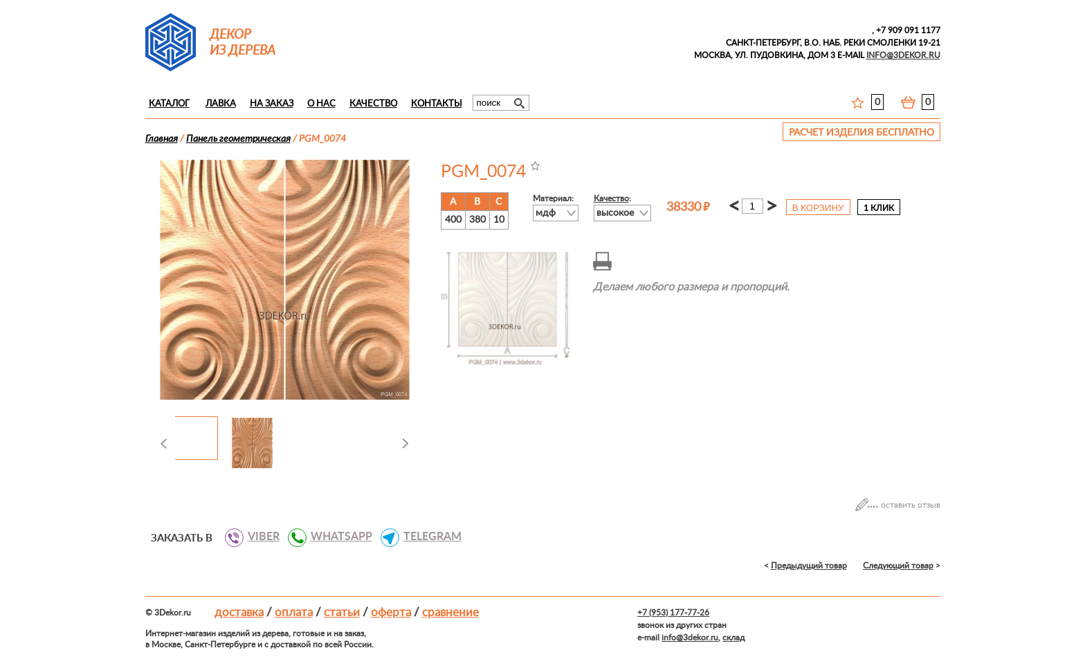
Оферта (391, 612)
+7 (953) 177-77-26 (673, 613)
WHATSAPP (336, 536)
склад (733, 637)
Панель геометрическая (238, 139)
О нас (321, 104)
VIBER (258, 536)
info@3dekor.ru (690, 637)
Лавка (221, 104)
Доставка (239, 612)
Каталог (169, 104)
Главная (161, 139)
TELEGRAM (427, 536)
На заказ (271, 104)
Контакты (436, 104)
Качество (373, 104)
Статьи (342, 612)
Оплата (294, 612)
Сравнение (450, 612)
